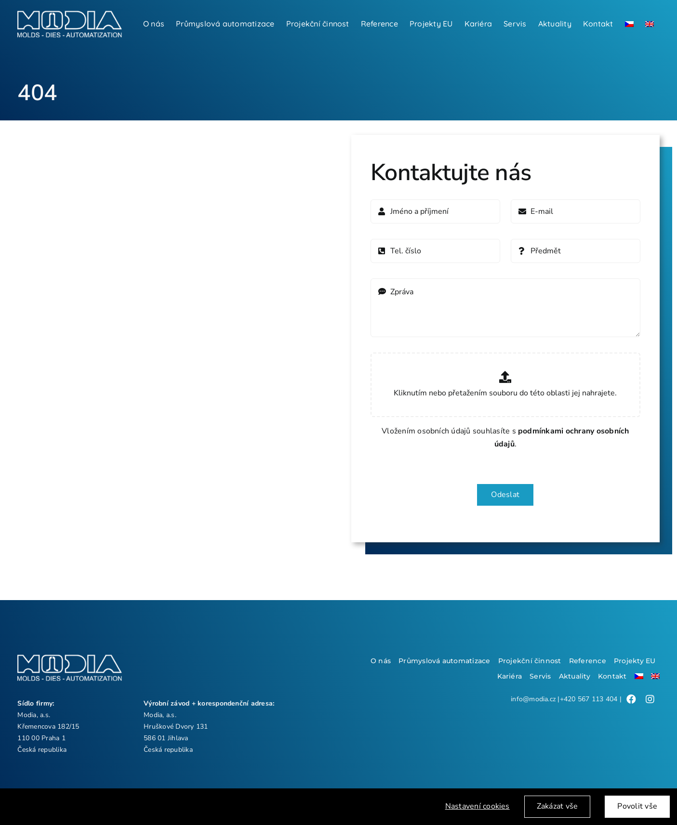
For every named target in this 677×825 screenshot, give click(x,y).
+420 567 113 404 (589, 699)
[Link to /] (631, 699)
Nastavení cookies (477, 808)
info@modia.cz (533, 699)
